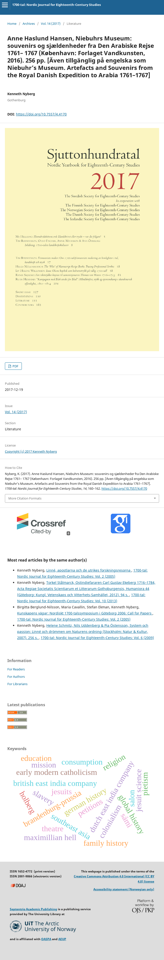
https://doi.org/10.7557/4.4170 (41, 114)
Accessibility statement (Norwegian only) (123, 889)
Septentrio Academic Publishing (33, 909)
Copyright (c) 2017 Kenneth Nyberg (31, 451)
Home (11, 23)
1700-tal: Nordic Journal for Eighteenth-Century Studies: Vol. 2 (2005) (73, 619)
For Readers (16, 669)
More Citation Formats (24, 498)
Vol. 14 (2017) (51, 23)
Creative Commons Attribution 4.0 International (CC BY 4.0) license (114, 878)
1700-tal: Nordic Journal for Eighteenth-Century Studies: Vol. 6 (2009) (97, 637)
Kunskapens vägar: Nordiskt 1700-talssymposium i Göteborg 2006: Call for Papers (84, 613)
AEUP (62, 939)
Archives (29, 23)
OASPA (46, 939)
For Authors (16, 676)
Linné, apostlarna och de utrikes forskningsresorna (88, 570)
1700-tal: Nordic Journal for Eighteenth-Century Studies (56, 4)
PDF (15, 366)
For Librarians (17, 684)
